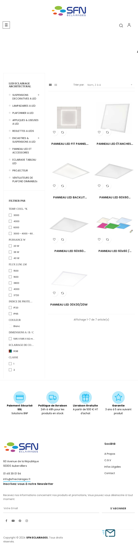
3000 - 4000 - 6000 (24, 233)
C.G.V (107, 460)
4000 (16, 221)
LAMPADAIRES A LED (24, 106)
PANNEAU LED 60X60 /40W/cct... (113, 197)
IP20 (15, 307)
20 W (16, 246)
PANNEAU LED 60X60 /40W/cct (69, 251)
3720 (16, 295)
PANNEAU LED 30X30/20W (69, 304)
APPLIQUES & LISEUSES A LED (25, 122)
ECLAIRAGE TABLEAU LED (24, 161)
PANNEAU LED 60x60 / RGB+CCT (113, 251)
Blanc (16, 326)
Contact (109, 473)
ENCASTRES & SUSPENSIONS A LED (24, 140)
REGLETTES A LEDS (23, 131)
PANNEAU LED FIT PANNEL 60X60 (68, 144)
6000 (16, 227)
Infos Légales (112, 467)
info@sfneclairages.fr (17, 479)
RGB (15, 351)
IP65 (15, 313)
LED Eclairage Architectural (20, 85)
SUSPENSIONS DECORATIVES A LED (24, 96)
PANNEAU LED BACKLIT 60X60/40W (69, 197)
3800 (16, 283)
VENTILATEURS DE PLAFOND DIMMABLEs (24, 179)
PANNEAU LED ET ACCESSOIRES (22, 150)
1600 (16, 277)
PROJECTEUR (20, 170)
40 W (16, 258)
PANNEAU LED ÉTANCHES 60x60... (114, 144)
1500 (16, 270)
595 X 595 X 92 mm (24, 338)
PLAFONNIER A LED (23, 113)
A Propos (109, 454)
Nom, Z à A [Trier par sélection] (111, 85)
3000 (16, 215)
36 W (16, 252)
